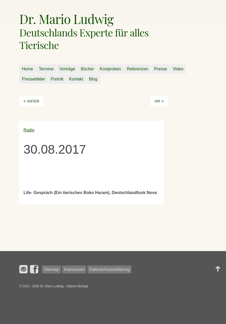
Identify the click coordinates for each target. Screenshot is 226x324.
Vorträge (67, 69)
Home (27, 69)
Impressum (74, 269)
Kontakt (76, 79)
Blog (93, 79)
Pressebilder (33, 79)
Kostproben (110, 69)
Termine (46, 69)
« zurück (31, 101)
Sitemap (51, 269)
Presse (160, 69)
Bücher (87, 69)
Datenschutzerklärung (109, 269)
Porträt (57, 79)
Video (178, 69)
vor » (159, 101)
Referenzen (137, 69)
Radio (28, 130)
